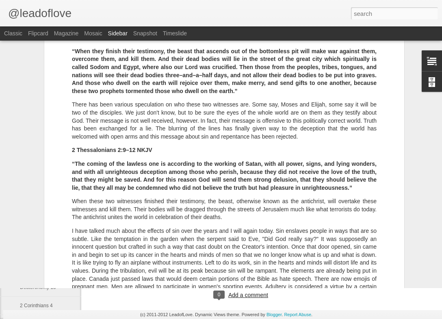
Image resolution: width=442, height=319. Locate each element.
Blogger (274, 314)
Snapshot (145, 33)
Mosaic (93, 33)
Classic (13, 33)
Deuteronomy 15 (38, 287)
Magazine (66, 33)
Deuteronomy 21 (38, 269)
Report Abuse (297, 314)
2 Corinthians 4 (36, 305)
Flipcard (38, 33)
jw (268, 261)
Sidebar (118, 33)
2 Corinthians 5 (36, 251)
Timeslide (175, 33)
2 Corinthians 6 (36, 232)
